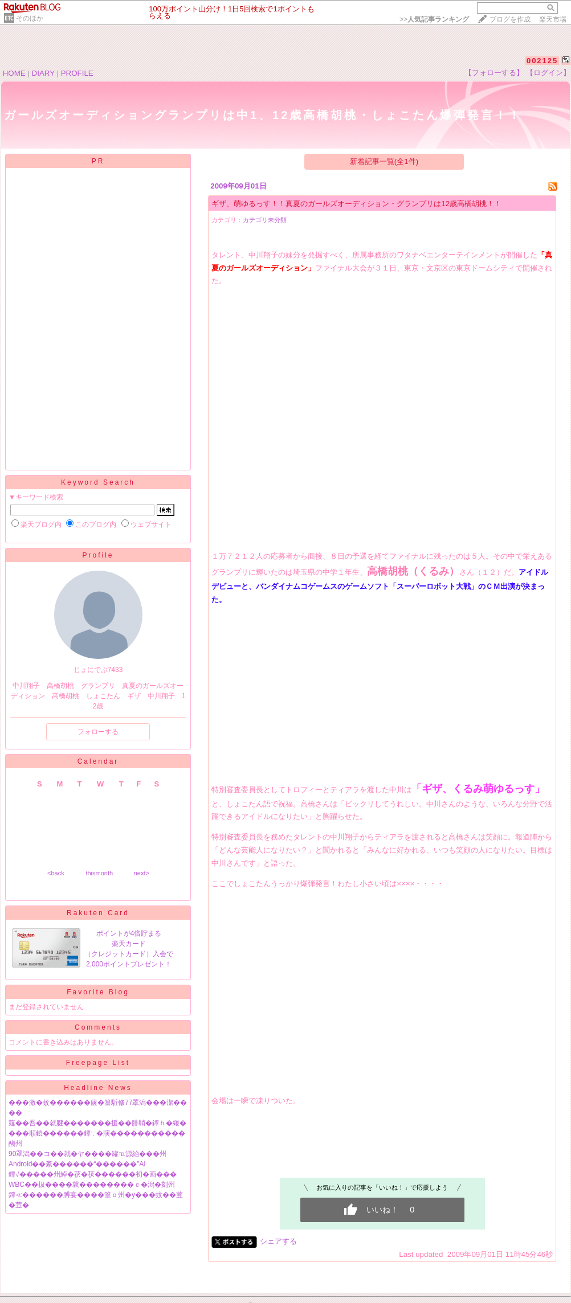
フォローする (98, 732)
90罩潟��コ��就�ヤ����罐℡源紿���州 (87, 1154)
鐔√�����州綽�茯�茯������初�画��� (93, 1174)
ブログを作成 (510, 19)
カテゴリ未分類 (265, 219)
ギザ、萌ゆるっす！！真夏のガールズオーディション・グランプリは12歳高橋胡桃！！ (356, 203)
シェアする (278, 1241)
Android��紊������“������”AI (77, 1164)
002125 (542, 60)
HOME (14, 73)
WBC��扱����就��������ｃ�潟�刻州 (92, 1185)
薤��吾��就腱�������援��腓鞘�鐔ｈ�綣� (97, 1123)
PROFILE (77, 73)
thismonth (99, 873)
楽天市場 (552, 19)
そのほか (29, 18)
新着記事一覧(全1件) (384, 161)
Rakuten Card (98, 913)
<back (55, 873)
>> (434, 19)
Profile (97, 555)
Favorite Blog (98, 992)
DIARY (43, 73)
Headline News (98, 1088)
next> (141, 873)
